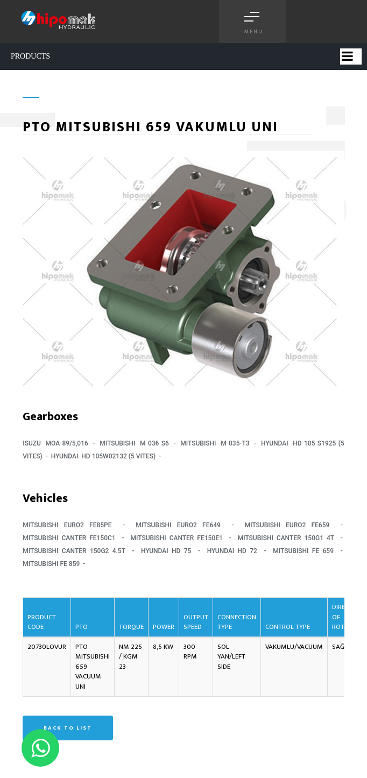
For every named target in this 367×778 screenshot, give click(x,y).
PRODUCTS (30, 56)
